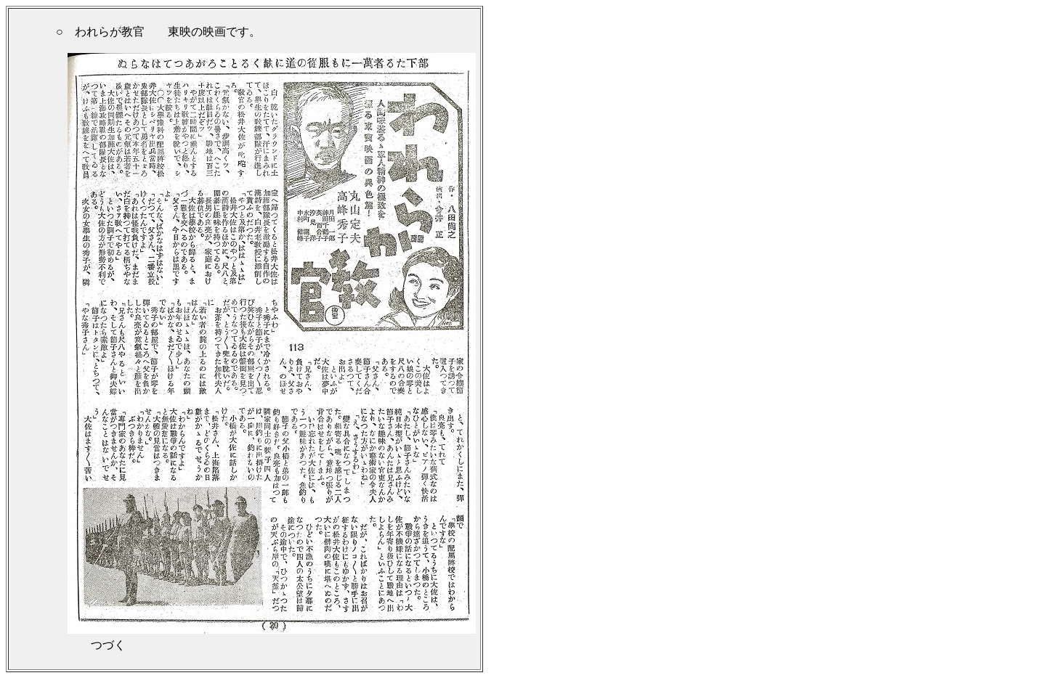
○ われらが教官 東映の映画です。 (158, 31)
